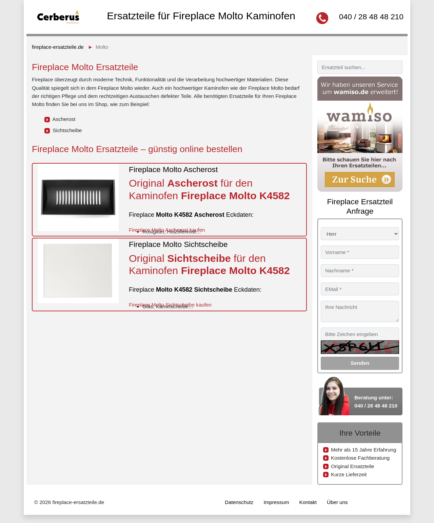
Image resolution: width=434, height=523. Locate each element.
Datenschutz (239, 502)
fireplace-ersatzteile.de (58, 47)
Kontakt (308, 502)
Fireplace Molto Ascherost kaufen (167, 230)
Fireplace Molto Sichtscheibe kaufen (170, 305)
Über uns (337, 502)
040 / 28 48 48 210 (371, 16)
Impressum (276, 502)
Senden (360, 363)
